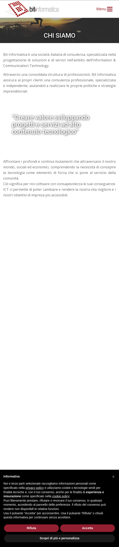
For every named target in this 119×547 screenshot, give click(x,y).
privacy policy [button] (35, 488)
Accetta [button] (87, 528)
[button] (113, 476)
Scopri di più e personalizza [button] (59, 538)
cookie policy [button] (60, 496)
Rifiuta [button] (31, 528)
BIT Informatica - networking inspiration (39, 8)
